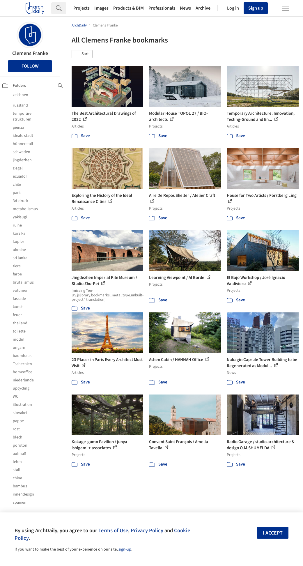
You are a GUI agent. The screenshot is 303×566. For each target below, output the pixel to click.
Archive (203, 8)
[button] (82, 54)
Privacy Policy (147, 530)
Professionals (161, 8)
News (185, 8)
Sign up (255, 8)
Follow (30, 66)
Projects (81, 8)
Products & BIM (128, 8)
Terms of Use (113, 530)
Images (101, 8)
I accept (273, 533)
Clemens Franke (30, 53)
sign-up (124, 549)
